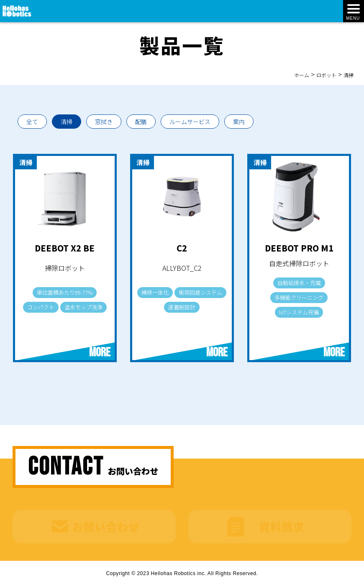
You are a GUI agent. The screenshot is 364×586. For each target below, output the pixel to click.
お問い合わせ (106, 521)
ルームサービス (189, 121)
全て (32, 121)
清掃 (66, 121)
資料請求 (281, 521)
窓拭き (104, 121)
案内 (239, 121)
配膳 (141, 121)
